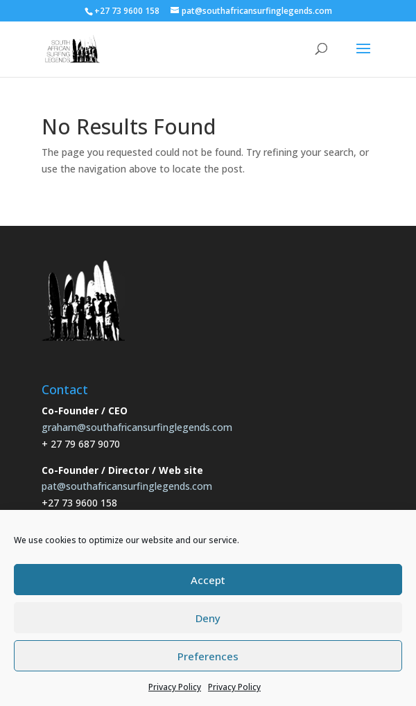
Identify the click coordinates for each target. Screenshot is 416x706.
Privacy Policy (174, 687)
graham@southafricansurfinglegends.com (137, 427)
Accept (208, 580)
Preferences (208, 656)
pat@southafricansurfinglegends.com (127, 486)
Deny (208, 618)
